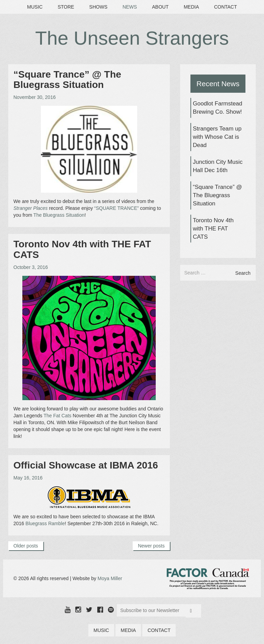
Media (191, 7)
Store (66, 7)
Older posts (25, 546)
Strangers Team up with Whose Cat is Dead (217, 136)
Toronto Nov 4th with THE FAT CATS (82, 249)
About (160, 7)
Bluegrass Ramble (45, 523)
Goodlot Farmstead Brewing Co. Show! (217, 107)
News (129, 7)
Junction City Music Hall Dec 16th (218, 166)
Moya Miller (110, 578)
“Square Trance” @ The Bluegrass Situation (67, 79)
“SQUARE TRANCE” (116, 208)
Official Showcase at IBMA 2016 (85, 465)
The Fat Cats (58, 415)
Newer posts (151, 546)
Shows (98, 7)
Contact (225, 7)
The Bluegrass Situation (59, 215)
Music (35, 7)
